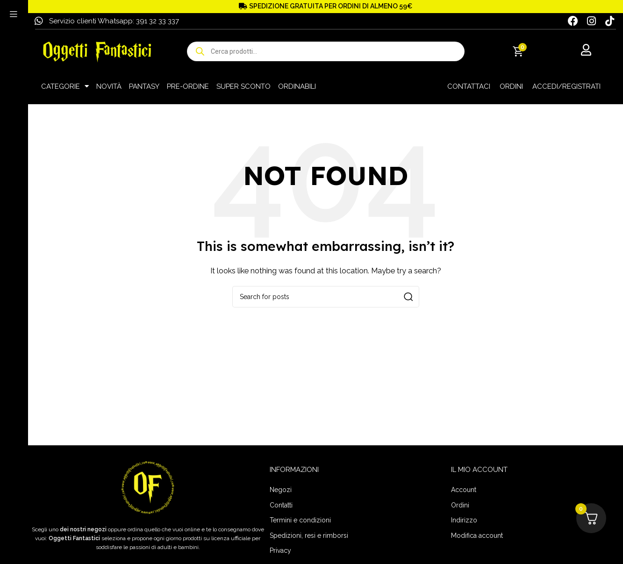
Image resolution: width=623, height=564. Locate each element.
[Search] (325, 296)
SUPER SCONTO (243, 86)
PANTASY (144, 86)
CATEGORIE (65, 86)
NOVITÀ (109, 86)
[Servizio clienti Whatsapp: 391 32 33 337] (38, 21)
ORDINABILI (297, 86)
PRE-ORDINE (188, 86)
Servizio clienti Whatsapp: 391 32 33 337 (114, 21)
